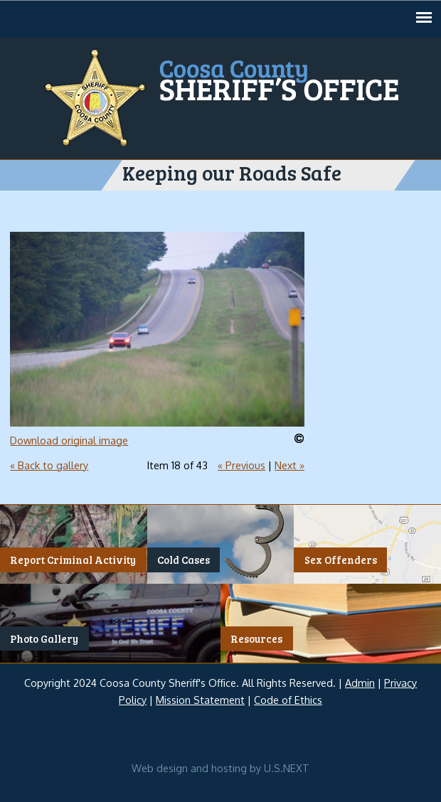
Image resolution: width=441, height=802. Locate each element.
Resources (256, 638)
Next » (289, 465)
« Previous (241, 465)
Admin (360, 682)
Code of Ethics (288, 699)
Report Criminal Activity (73, 559)
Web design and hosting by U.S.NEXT (220, 767)
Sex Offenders (340, 559)
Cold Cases (183, 559)
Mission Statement (200, 699)
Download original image (69, 440)
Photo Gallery (44, 638)
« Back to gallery (49, 465)
